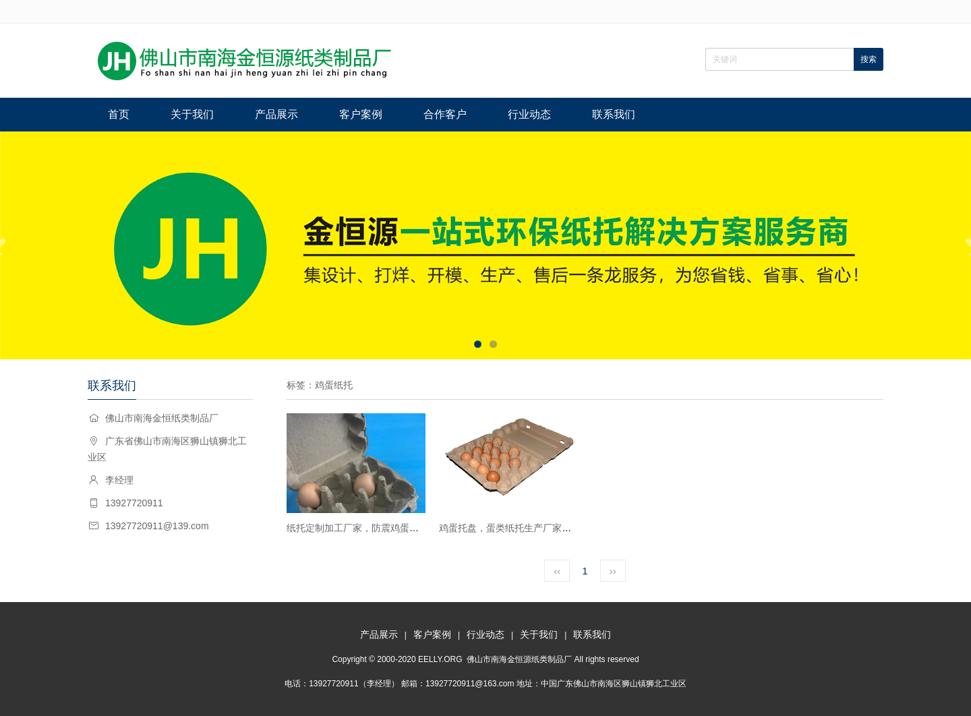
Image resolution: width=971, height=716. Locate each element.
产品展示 (276, 114)
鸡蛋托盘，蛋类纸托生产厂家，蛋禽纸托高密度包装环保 (557, 528)
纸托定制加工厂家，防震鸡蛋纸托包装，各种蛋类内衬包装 (409, 528)
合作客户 (445, 114)
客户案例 (360, 114)
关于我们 (192, 114)
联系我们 (613, 114)
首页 (118, 114)
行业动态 (529, 114)
